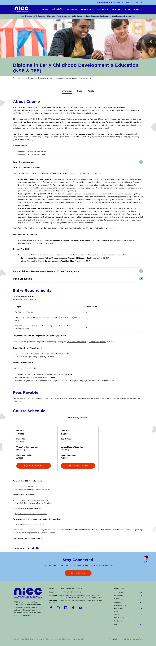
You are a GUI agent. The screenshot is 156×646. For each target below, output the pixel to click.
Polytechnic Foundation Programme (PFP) (31, 514)
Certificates (26, 16)
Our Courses (22, 78)
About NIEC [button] (86, 9)
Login (128, 3)
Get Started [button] (72, 9)
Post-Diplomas (63, 16)
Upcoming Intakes (78, 418)
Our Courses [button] (42, 9)
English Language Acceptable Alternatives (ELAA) (93, 381)
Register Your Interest (34, 466)
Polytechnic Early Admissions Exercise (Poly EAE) (33, 489)
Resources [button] (116, 9)
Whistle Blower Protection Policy (132, 639)
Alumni (128, 614)
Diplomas (51, 16)
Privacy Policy (113, 639)
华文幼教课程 (128, 595)
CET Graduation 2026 (104, 2)
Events (128, 9)
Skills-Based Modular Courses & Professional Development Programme (103, 16)
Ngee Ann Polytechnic (73, 228)
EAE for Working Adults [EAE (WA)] (30, 524)
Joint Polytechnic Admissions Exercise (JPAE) (32, 500)
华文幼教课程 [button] (57, 9)
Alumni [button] (137, 9)
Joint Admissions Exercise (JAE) (27, 486)
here (67, 588)
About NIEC (128, 602)
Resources (128, 608)
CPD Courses (39, 16)
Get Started (128, 599)
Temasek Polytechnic (30, 110)
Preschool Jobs (102, 9)
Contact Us (118, 2)
